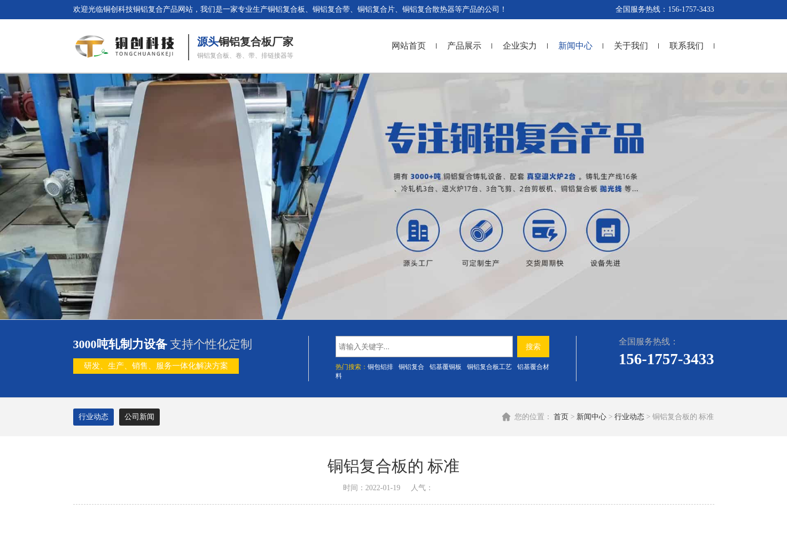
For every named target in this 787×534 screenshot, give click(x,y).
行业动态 (629, 417)
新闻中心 (575, 45)
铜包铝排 (380, 367)
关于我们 (631, 45)
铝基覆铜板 (446, 367)
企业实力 (520, 45)
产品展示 (464, 45)
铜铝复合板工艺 (489, 367)
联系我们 (686, 45)
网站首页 (409, 45)
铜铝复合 (411, 367)
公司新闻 (139, 417)
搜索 (533, 346)
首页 (561, 417)
